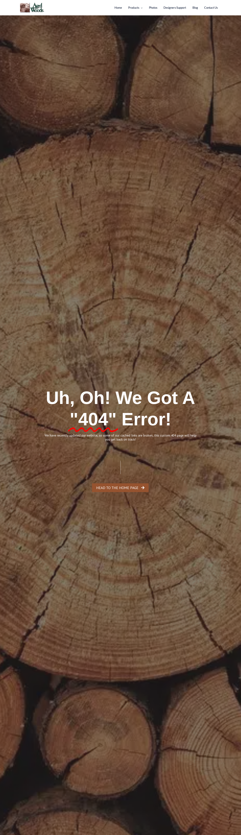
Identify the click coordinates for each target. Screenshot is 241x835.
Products (136, 7)
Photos (155, 7)
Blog (196, 7)
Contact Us (211, 7)
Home (121, 7)
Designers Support (176, 7)
